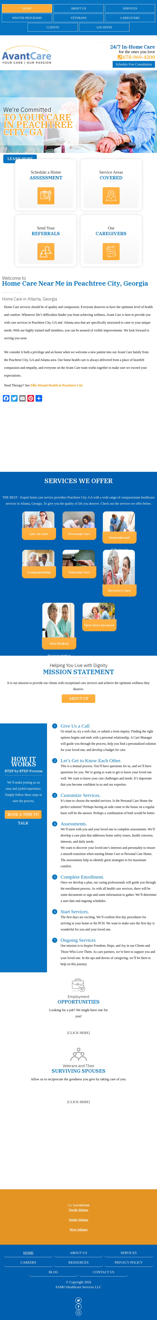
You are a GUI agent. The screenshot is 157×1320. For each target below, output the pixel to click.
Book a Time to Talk (23, 815)
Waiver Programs (27, 17)
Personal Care (79, 534)
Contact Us (103, 1272)
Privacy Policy (129, 1262)
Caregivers (130, 17)
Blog (53, 1272)
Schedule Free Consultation (134, 64)
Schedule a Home (45, 175)
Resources (78, 1262)
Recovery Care (119, 590)
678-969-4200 (136, 57)
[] (78, 1033)
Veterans (78, 17)
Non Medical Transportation (59, 646)
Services (130, 8)
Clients (52, 27)
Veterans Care (79, 572)
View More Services (99, 625)
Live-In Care (38, 534)
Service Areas (111, 175)
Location (104, 27)
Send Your (45, 231)
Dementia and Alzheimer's (119, 540)
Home (26, 8)
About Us (78, 8)
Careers (28, 1262)
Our (111, 231)
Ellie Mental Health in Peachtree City (56, 385)
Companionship (39, 572)
